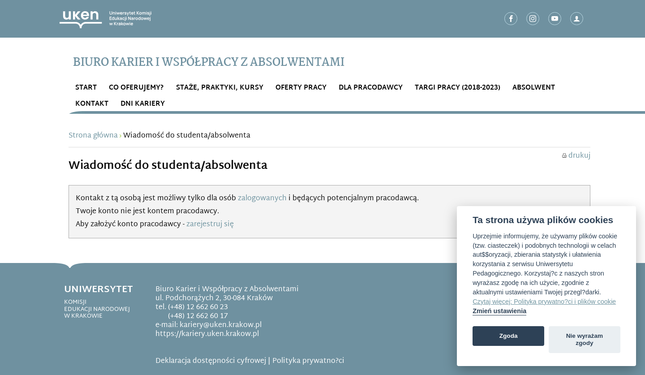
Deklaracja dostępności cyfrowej (210, 361)
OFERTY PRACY (301, 88)
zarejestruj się (210, 224)
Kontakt (91, 104)
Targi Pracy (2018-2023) (457, 88)
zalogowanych (262, 198)
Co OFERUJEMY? (136, 88)
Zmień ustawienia (499, 311)
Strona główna (93, 135)
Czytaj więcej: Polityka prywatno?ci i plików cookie (544, 301)
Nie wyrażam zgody (584, 339)
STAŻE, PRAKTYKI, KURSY (219, 88)
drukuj (576, 156)
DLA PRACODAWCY (371, 88)
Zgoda (508, 335)
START (86, 88)
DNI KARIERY (142, 104)
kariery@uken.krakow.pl (221, 325)
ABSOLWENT (533, 88)
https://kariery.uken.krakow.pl (207, 334)
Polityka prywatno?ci (308, 361)
